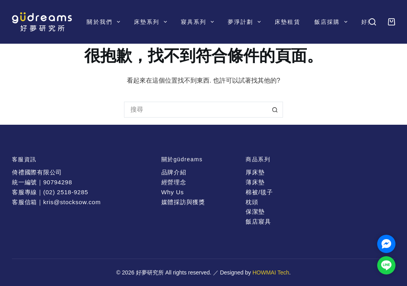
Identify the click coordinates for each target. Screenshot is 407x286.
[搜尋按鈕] (275, 110)
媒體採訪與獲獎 (183, 202)
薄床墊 (255, 182)
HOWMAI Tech (270, 272)
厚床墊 (255, 172)
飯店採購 (332, 22)
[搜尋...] (195, 110)
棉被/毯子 (259, 192)
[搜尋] (372, 21)
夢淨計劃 (246, 22)
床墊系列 (152, 22)
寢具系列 (199, 22)
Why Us (172, 192)
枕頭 (252, 202)
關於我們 (105, 22)
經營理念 (173, 182)
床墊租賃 (287, 22)
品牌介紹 (173, 172)
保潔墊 (255, 211)
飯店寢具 (258, 221)
